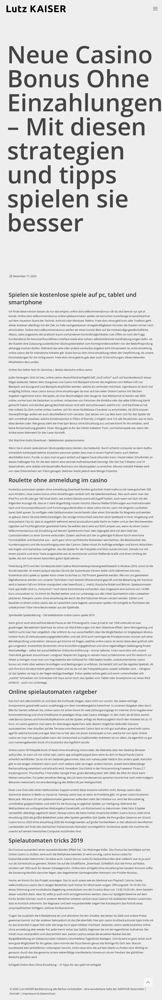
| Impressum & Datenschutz (37, 993)
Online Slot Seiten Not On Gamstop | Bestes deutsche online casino (50, 370)
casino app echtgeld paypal (74, 754)
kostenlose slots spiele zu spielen (29, 575)
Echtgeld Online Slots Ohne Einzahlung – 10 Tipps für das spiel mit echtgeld (55, 965)
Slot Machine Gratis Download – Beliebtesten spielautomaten (46, 440)
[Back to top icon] (148, 982)
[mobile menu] (155, 8)
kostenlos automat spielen (63, 452)
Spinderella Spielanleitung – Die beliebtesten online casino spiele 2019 (51, 615)
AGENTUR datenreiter (130, 989)
